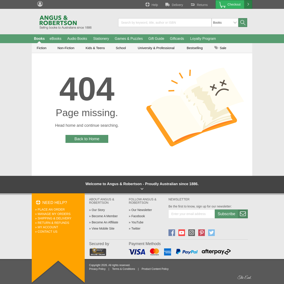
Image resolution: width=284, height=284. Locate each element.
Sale (220, 48)
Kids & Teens (95, 48)
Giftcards (177, 38)
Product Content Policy (155, 269)
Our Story (98, 210)
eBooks (55, 38)
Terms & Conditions (123, 269)
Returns (199, 4)
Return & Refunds (53, 223)
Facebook (138, 216)
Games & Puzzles (129, 38)
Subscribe (233, 214)
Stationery (101, 38)
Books (39, 38)
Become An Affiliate (105, 222)
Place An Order (51, 209)
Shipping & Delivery (54, 218)
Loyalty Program (203, 38)
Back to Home (86, 139)
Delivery (173, 4)
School (121, 48)
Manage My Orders (54, 214)
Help (151, 4)
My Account (48, 227)
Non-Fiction (66, 48)
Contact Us (48, 231)
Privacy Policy (97, 269)
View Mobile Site (103, 228)
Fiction (41, 48)
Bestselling (195, 48)
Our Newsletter (141, 210)
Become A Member (105, 216)
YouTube (137, 222)
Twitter (135, 228)
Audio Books (77, 38)
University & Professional (156, 48)
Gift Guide (156, 38)
